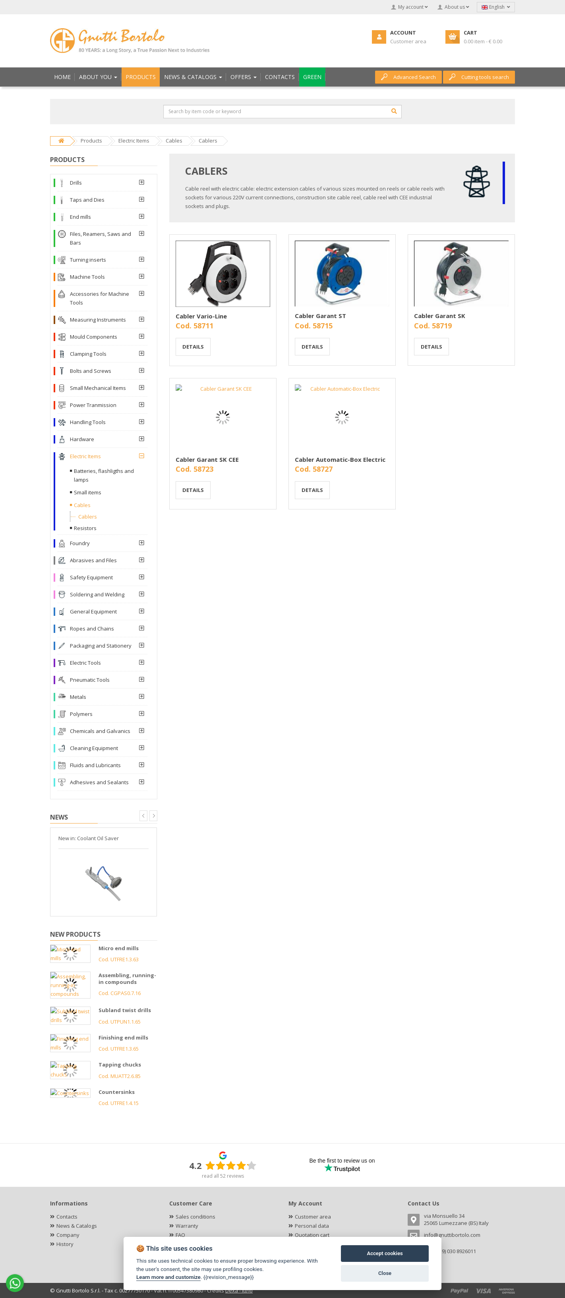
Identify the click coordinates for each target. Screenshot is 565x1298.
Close (384, 1273)
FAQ (180, 1234)
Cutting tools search (479, 77)
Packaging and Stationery (101, 645)
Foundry (80, 543)
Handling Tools (88, 422)
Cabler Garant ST (320, 316)
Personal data (312, 1225)
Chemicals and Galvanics (100, 731)
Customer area (313, 1216)
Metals (78, 696)
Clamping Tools (88, 353)
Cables (82, 505)
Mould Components (93, 336)
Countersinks (117, 1091)
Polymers (81, 713)
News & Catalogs (76, 1225)
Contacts (66, 1216)
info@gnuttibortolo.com (452, 1234)
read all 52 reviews (223, 1176)
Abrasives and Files (93, 560)
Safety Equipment (91, 577)
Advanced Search (408, 77)
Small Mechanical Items (98, 388)
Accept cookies (384, 1253)
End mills (80, 216)
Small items (87, 492)
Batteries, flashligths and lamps (104, 475)
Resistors (85, 528)
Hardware (82, 439)
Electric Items (85, 456)
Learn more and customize (168, 1277)
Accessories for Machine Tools (99, 298)
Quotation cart (312, 1234)
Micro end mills (119, 948)
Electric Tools (85, 662)
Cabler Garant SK (439, 316)
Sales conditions (195, 1216)
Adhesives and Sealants (99, 782)
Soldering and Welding (97, 594)
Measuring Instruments (98, 319)
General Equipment (93, 611)
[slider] (231, 1165)
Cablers (87, 516)
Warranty (187, 1225)
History (65, 1244)
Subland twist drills (125, 1010)
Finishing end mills (123, 1037)
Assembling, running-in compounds (127, 979)
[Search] (394, 111)
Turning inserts (88, 259)
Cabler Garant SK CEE (207, 459)
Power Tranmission (93, 405)
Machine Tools (87, 276)
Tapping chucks (120, 1064)
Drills (76, 182)
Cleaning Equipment (94, 748)
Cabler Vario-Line (201, 316)
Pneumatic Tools (90, 679)
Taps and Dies (87, 199)
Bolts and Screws (90, 370)
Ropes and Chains (92, 628)
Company (67, 1234)
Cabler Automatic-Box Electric (340, 459)
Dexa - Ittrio (239, 1290)
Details (193, 346)
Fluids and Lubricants (95, 765)
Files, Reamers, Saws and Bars (100, 238)
